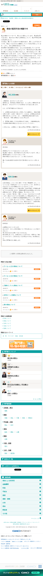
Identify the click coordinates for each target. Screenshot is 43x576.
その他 (22, 513)
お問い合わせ (6, 522)
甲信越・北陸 (8, 422)
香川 (6, 446)
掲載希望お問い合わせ (25, 524)
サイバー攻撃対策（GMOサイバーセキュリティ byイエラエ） (15, 546)
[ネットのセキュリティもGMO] (21, 572)
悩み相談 (16, 10)
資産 (22, 495)
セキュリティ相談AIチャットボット (32, 541)
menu (40, 4)
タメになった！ (35, 134)
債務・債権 (22, 499)
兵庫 (6, 439)
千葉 (17, 418)
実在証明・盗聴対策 (5, 543)
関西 (5, 436)
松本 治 (11, 177)
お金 (22, 502)
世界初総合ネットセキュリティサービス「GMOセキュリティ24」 (16, 539)
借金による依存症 (22, 480)
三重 (17, 432)
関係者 (22, 510)
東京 (23, 418)
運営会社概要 (13, 522)
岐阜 (6, 432)
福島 (6, 410)
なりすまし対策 (25, 548)
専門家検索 (5, 10)
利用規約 (19, 522)
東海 (5, 429)
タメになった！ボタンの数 (23, 87)
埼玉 (12, 418)
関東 (5, 415)
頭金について (7, 321)
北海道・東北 (8, 408)
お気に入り (37, 10)
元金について (7, 326)
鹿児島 (13, 453)
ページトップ (35, 518)
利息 (22, 488)
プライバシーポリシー (27, 522)
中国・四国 (7, 443)
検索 (37, 14)
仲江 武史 (11, 95)
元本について (7, 323)
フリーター (11, 336)
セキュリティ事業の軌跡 (36, 548)
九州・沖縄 (7, 450)
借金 (16, 336)
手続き (22, 491)
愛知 (12, 432)
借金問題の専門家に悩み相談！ (21, 344)
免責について (7, 328)
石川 (12, 425)
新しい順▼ (4, 87)
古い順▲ (11, 87)
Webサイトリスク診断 (17, 541)
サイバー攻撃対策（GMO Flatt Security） (10, 548)
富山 (6, 425)
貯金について (7, 318)
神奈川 (30, 418)
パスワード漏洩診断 (5, 541)
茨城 (6, 418)
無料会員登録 (16, 524)
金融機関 (22, 484)
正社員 (21, 336)
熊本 (6, 453)
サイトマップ (36, 522)
